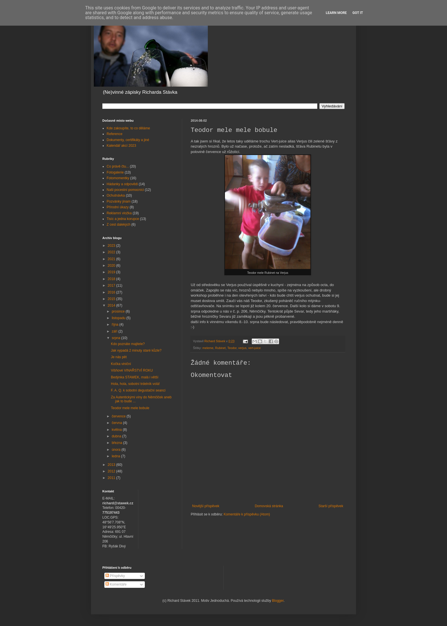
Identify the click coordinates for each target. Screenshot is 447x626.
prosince (119, 311)
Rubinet (220, 348)
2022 (112, 252)
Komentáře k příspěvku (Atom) (247, 514)
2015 (112, 299)
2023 (112, 246)
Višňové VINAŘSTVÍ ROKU (132, 370)
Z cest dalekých (118, 225)
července (119, 416)
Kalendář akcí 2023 (121, 146)
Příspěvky (115, 576)
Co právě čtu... (118, 166)
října (115, 325)
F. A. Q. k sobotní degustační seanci (138, 390)
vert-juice (254, 348)
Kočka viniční (121, 364)
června (117, 423)
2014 (112, 305)
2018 (112, 279)
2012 (112, 471)
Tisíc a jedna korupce (123, 219)
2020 (112, 266)
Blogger (278, 601)
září (115, 331)
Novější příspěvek (205, 506)
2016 (112, 292)
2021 (112, 259)
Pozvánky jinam (119, 201)
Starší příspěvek (330, 506)
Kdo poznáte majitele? (128, 344)
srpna (116, 338)
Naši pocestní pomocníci (125, 190)
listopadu (119, 318)
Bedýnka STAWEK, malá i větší (135, 377)
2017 (112, 285)
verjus (242, 348)
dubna (117, 436)
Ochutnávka (116, 195)
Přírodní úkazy (118, 207)
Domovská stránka (269, 506)
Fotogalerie (115, 172)
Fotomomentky (118, 178)
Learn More (336, 13)
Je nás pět (119, 357)
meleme (207, 348)
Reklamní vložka (119, 213)
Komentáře (116, 584)
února (116, 450)
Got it (357, 13)
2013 (112, 465)
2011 (112, 478)
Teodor (231, 348)
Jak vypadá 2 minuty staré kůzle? (136, 350)
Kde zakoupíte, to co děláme (128, 128)
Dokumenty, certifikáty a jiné (128, 140)
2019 (112, 272)
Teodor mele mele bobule (130, 408)
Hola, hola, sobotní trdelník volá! (135, 384)
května (117, 430)
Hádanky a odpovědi (122, 184)
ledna (116, 456)
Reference (114, 134)
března (117, 443)
